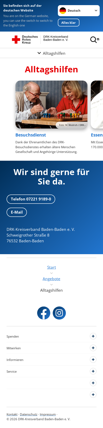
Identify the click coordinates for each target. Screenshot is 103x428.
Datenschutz (28, 414)
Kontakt (12, 414)
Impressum (48, 414)
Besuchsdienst (30, 135)
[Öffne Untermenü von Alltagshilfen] (51, 53)
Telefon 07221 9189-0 (31, 198)
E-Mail (17, 212)
